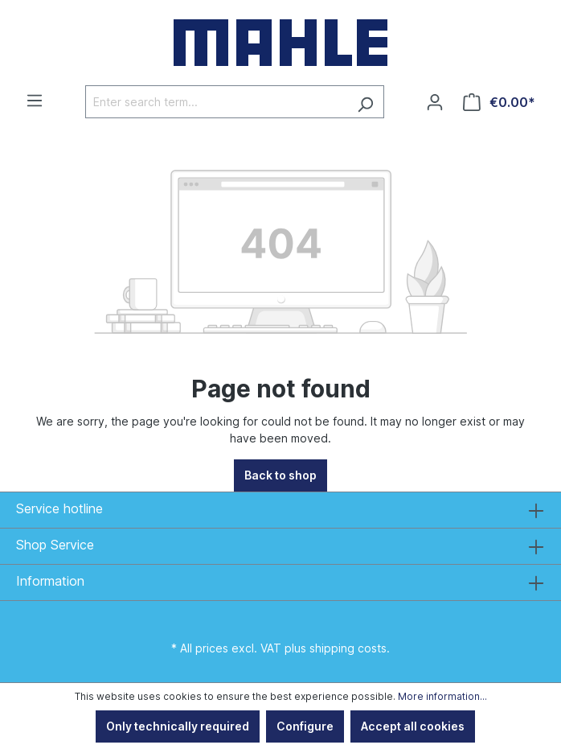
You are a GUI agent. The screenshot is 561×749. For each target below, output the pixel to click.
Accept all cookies (413, 726)
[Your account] (434, 102)
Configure (305, 726)
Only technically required (177, 726)
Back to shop (280, 475)
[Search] (365, 101)
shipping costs (348, 648)
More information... (442, 696)
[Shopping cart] (499, 102)
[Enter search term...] (216, 101)
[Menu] (34, 100)
